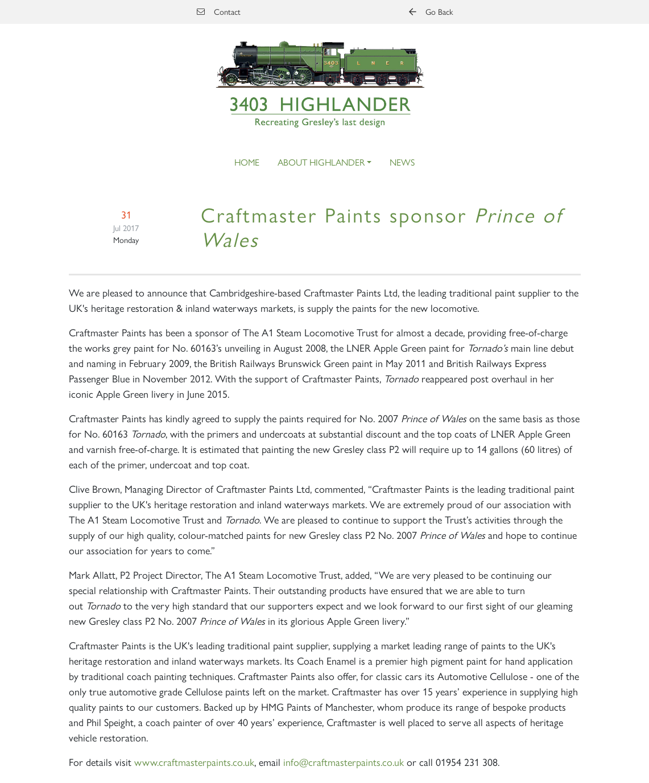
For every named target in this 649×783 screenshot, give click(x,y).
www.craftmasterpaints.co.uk (194, 762)
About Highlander (321, 161)
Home (246, 161)
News (402, 161)
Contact (219, 11)
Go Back (431, 11)
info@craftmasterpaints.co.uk (343, 762)
